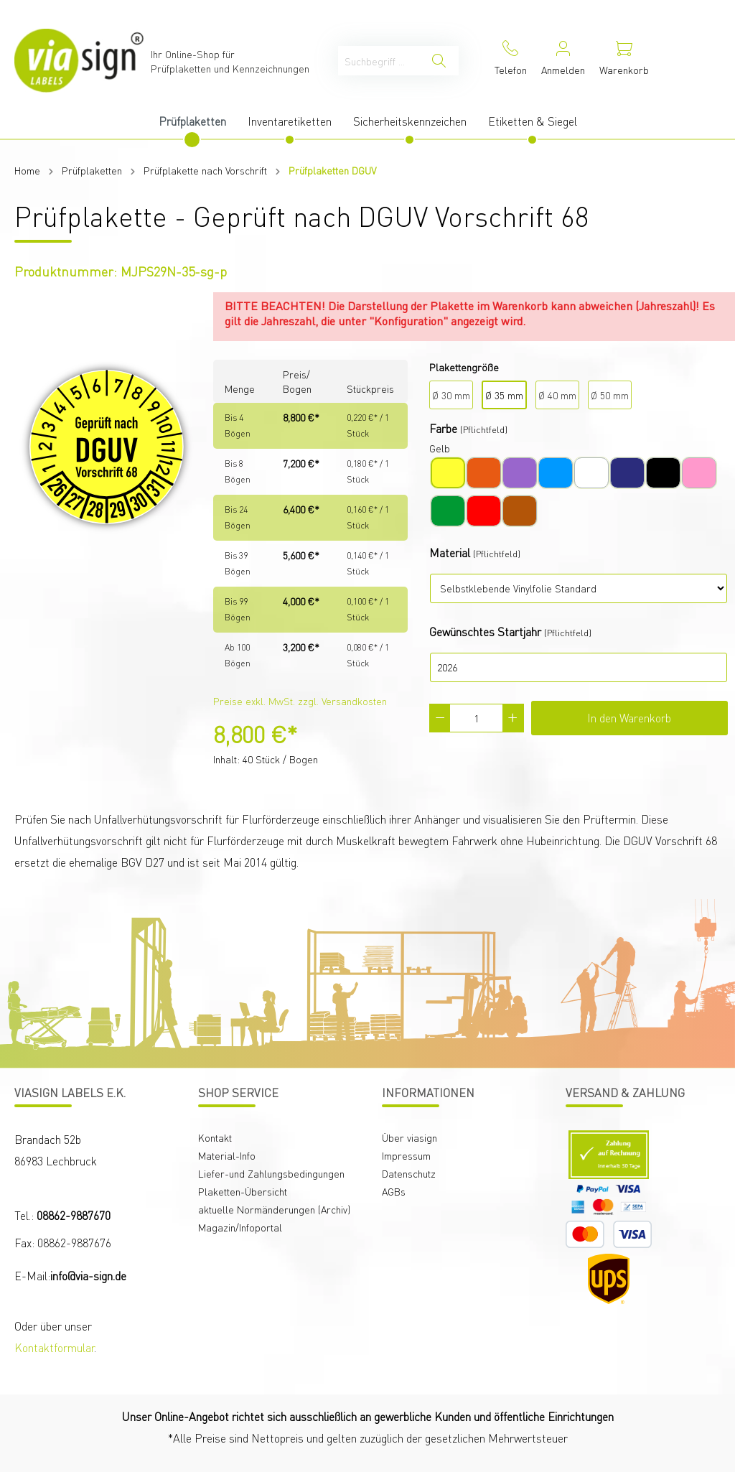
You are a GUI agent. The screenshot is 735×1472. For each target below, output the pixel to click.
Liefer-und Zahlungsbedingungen (271, 1173)
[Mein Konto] (563, 60)
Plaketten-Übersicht (242, 1191)
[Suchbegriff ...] (379, 60)
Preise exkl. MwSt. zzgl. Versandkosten (300, 700)
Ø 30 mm (451, 394)
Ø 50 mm (610, 394)
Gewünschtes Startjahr (485, 631)
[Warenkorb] (624, 60)
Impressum (406, 1155)
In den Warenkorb (629, 717)
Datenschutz (409, 1173)
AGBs (394, 1191)
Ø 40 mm (557, 394)
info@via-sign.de (88, 1275)
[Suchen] (439, 60)
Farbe (443, 428)
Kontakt (215, 1137)
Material (449, 552)
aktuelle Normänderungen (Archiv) (274, 1209)
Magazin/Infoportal (240, 1227)
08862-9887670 (74, 1215)
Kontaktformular (54, 1347)
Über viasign (409, 1137)
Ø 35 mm (504, 394)
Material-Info (227, 1155)
